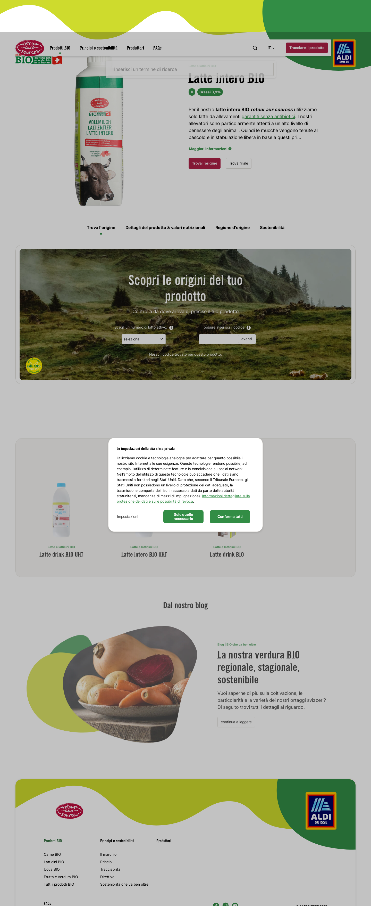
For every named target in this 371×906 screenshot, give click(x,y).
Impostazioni (127, 485)
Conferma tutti (230, 485)
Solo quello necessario (183, 484)
